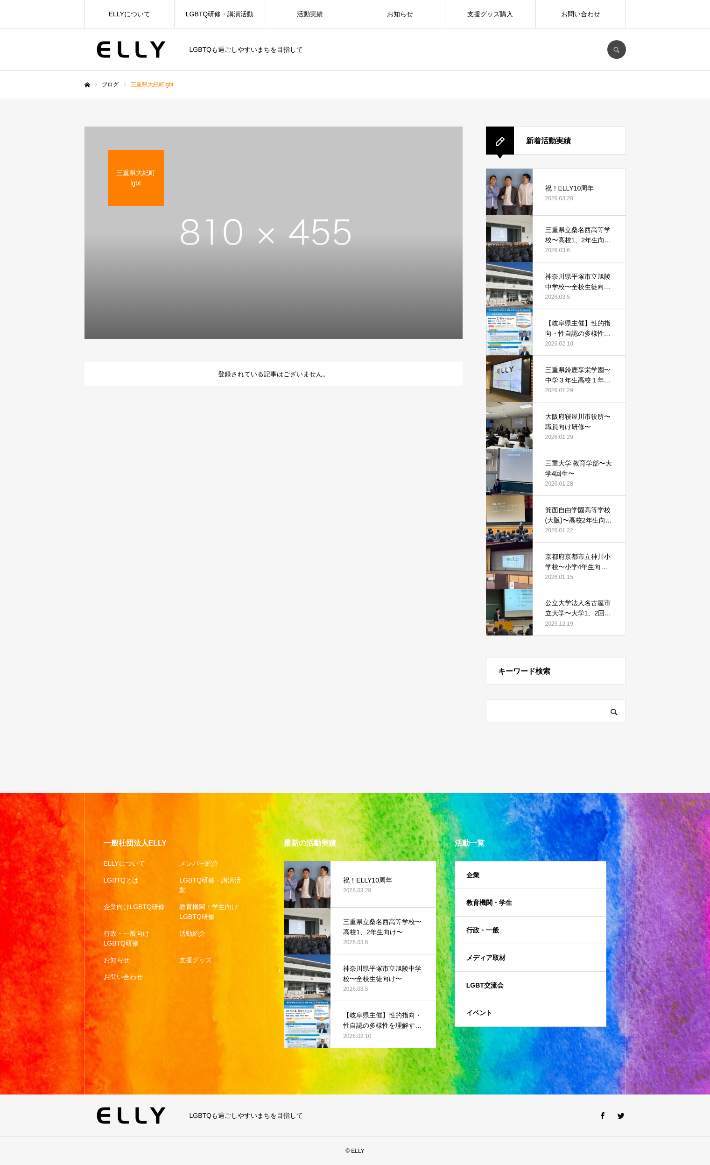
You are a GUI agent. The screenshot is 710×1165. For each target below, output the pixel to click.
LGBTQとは (121, 880)
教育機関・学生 (489, 902)
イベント (479, 1013)
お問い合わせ (580, 14)
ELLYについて (129, 14)
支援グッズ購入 (490, 14)
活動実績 (310, 14)
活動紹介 (192, 933)
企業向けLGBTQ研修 (134, 907)
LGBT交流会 (485, 985)
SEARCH (616, 49)
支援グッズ (195, 960)
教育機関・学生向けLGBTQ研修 (208, 911)
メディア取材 (486, 957)
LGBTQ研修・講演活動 (219, 14)
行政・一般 (482, 930)
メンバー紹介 (198, 863)
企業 (472, 875)
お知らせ (400, 14)
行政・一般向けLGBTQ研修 (126, 938)
